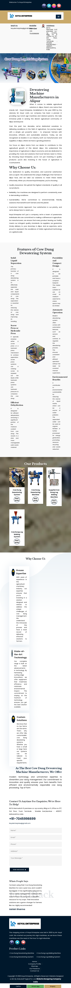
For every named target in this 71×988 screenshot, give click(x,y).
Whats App (35, 986)
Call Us (18, 986)
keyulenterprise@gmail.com (21, 28)
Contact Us (34, 971)
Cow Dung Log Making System (48, 957)
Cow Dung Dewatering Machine (21, 953)
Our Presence (34, 968)
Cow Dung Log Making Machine (48, 953)
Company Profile (34, 964)
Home (34, 961)
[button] (5, 68)
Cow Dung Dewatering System (21, 957)
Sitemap (34, 966)
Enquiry (52, 986)
